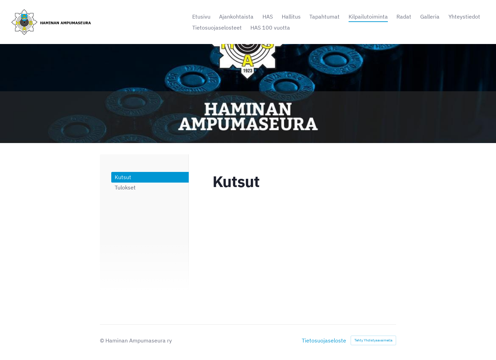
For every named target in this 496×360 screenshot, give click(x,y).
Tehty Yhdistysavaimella (373, 340)
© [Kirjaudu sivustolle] (102, 340)
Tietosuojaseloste (324, 340)
